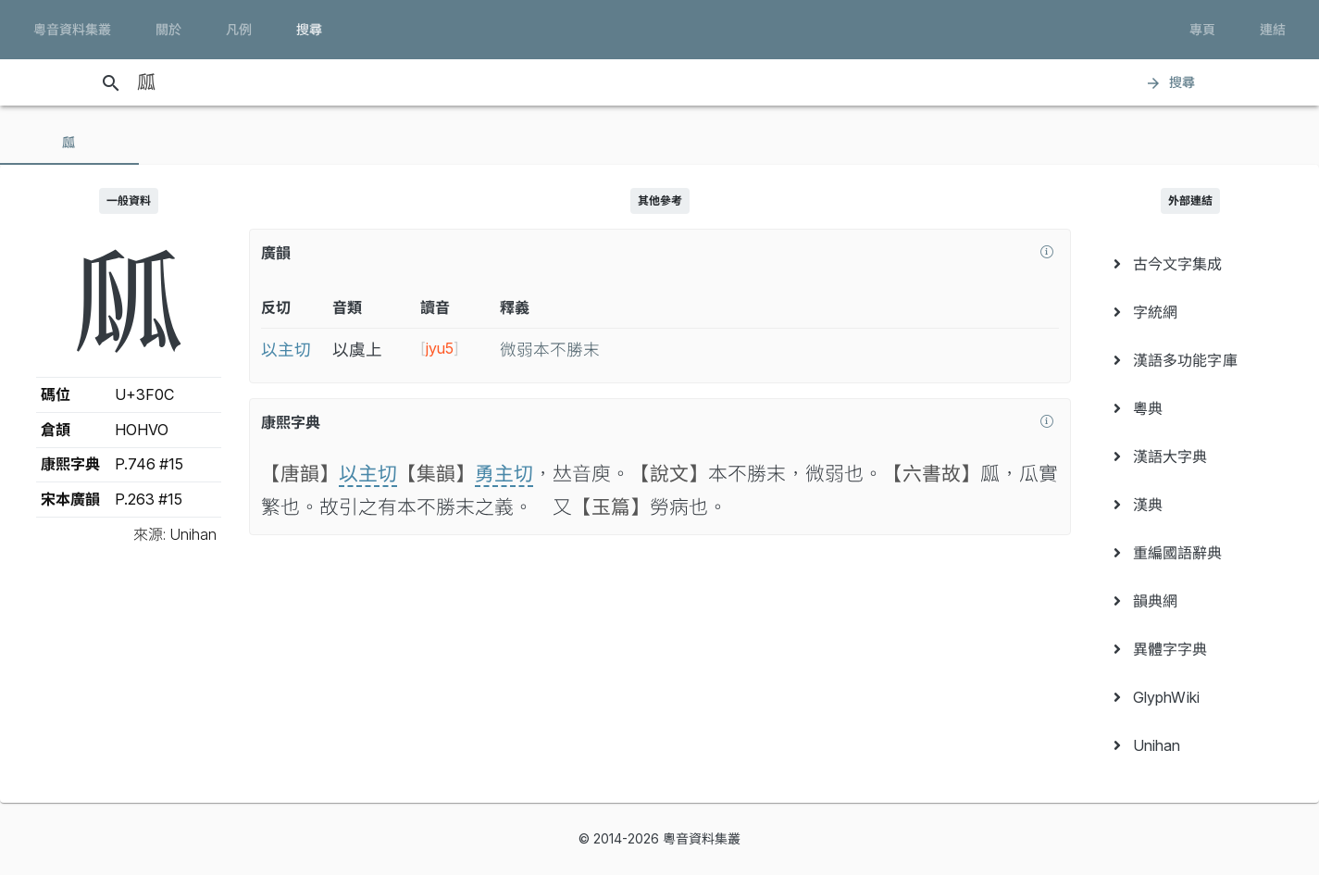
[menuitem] (1191, 264)
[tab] (69, 142)
